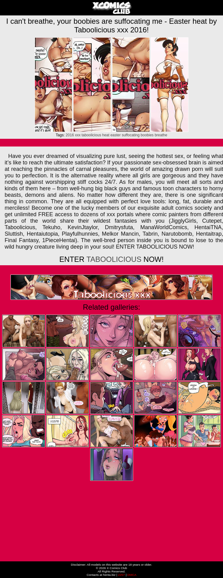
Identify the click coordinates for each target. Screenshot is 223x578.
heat (105, 135)
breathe (161, 135)
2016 (70, 135)
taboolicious (91, 135)
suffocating (131, 135)
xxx (78, 135)
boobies (147, 135)
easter (115, 135)
